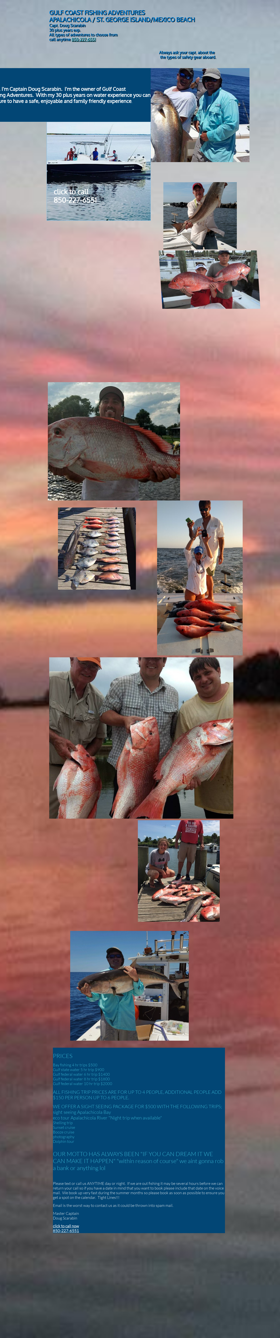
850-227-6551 (84, 39)
